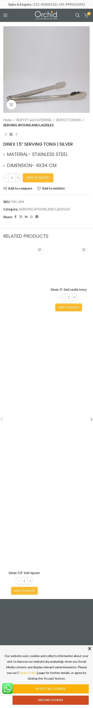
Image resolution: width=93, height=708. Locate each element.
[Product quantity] (12, 177)
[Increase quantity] (18, 177)
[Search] (77, 15)
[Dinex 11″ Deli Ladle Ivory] (69, 407)
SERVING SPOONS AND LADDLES (28, 125)
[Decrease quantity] (6, 177)
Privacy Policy (27, 673)
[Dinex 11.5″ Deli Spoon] (24, 407)
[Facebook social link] (15, 217)
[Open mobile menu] (5, 15)
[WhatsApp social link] (31, 217)
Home (7, 120)
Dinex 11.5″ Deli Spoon (24, 573)
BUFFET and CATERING (34, 120)
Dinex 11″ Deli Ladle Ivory (69, 573)
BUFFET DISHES (68, 120)
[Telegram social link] (37, 217)
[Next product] (16, 134)
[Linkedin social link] (26, 217)
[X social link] (21, 217)
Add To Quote (38, 177)
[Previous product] (5, 134)
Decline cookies (50, 700)
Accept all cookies (51, 688)
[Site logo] (46, 15)
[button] (24, 591)
